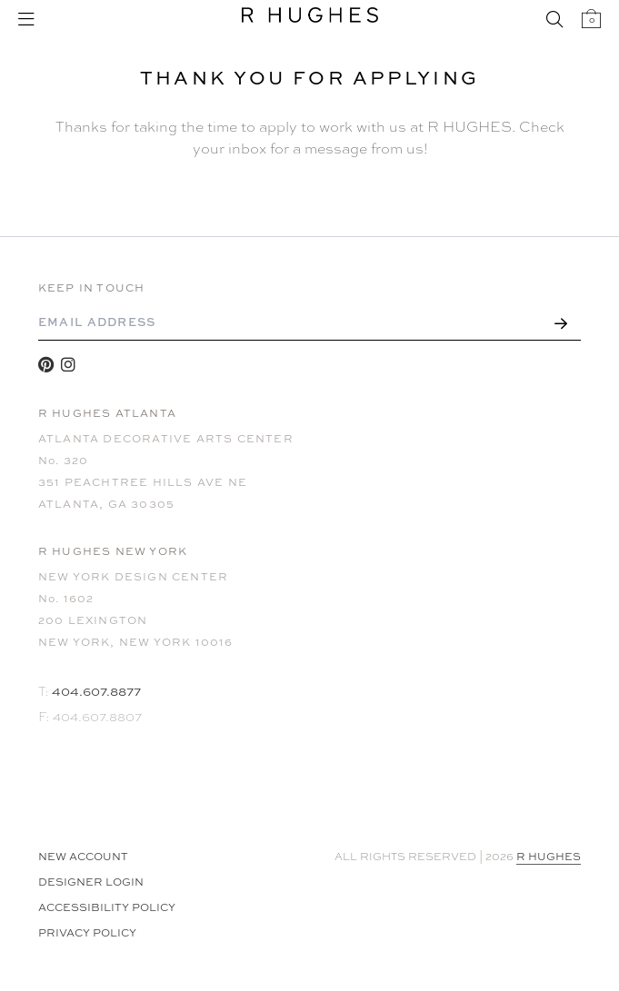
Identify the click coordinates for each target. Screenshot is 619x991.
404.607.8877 (96, 690)
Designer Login (91, 882)
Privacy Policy (87, 933)
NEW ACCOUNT (83, 856)
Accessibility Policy (106, 907)
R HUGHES (548, 856)
